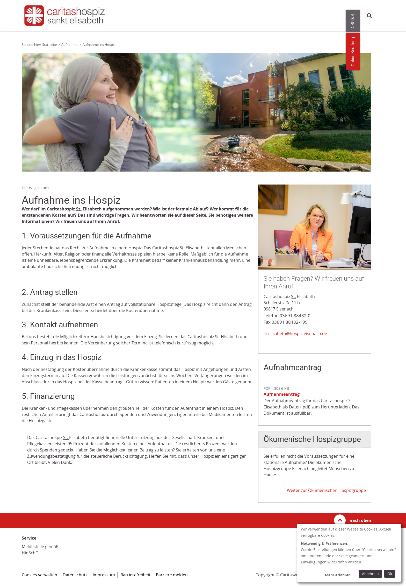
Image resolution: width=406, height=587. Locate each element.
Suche (369, 15)
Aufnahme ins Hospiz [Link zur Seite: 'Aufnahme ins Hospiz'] (99, 44)
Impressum (104, 575)
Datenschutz (75, 575)
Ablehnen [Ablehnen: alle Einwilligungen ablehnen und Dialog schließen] (370, 573)
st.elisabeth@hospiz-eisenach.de (295, 333)
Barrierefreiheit (135, 575)
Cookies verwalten (39, 575)
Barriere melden (172, 575)
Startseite (49, 44)
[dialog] (349, 553)
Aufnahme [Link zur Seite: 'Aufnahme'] (69, 44)
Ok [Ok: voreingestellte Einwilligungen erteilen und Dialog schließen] (389, 573)
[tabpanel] (196, 112)
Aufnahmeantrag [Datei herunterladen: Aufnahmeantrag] (282, 394)
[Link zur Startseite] (67, 15)
